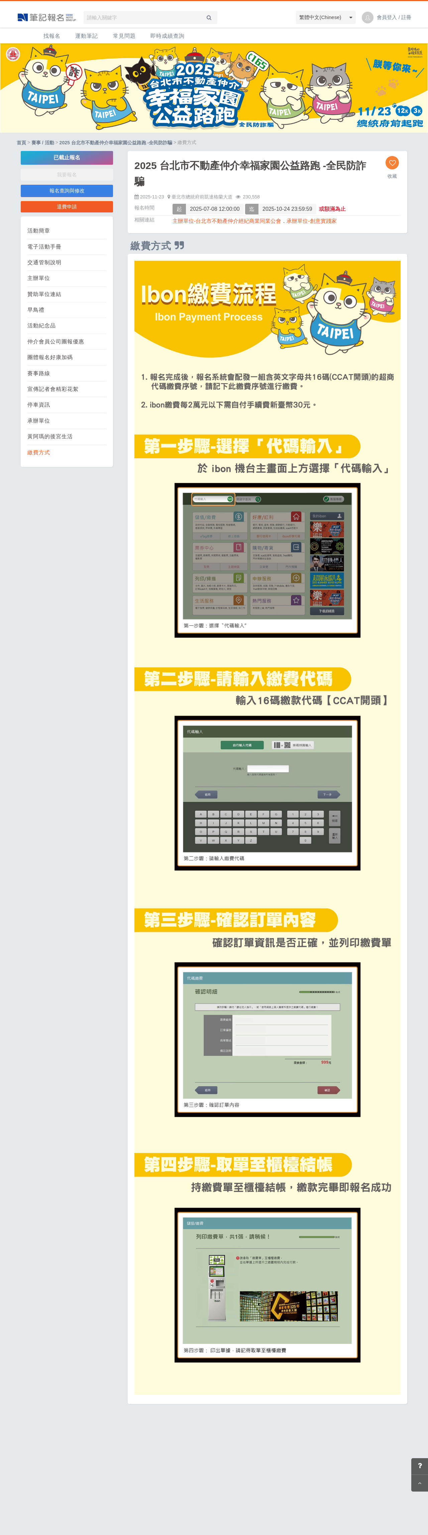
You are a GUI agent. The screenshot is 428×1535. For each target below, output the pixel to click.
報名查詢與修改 (67, 190)
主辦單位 (38, 278)
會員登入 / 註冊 (394, 17)
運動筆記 (86, 36)
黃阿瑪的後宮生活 (50, 436)
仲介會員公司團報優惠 (55, 341)
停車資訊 (38, 405)
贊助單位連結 (44, 294)
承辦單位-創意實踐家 (311, 221)
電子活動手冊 (44, 247)
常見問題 (124, 36)
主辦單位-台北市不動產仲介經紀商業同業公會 (227, 221)
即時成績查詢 (167, 36)
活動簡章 (38, 231)
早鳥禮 (35, 310)
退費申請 (67, 206)
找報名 (52, 36)
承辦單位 (38, 421)
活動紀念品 (41, 325)
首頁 (21, 143)
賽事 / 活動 (42, 143)
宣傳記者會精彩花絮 (53, 389)
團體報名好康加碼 (50, 357)
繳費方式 (38, 452)
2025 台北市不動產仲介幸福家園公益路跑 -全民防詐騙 (116, 143)
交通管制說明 (44, 262)
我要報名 (67, 174)
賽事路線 (38, 373)
